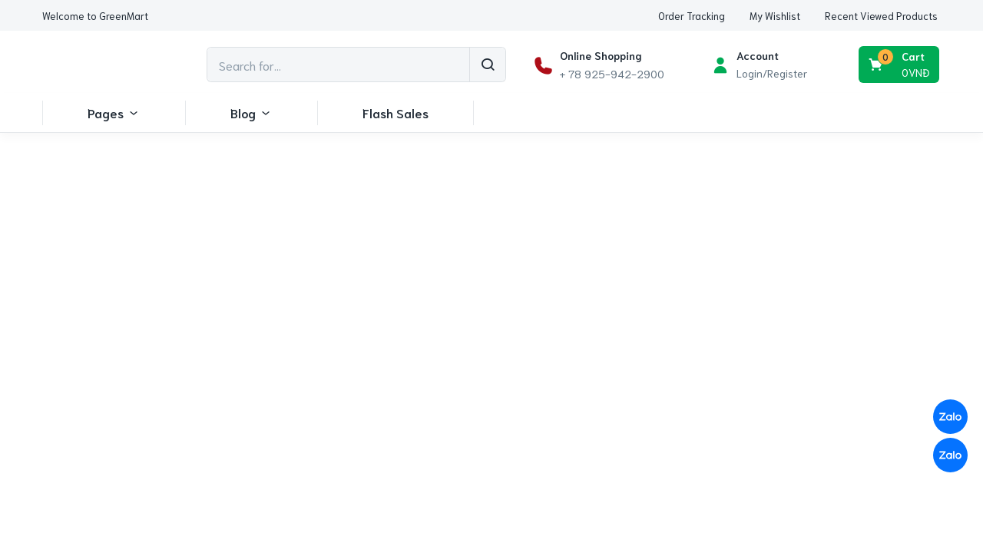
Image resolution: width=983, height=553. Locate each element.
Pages (114, 112)
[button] (95, 16)
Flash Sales (395, 112)
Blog (251, 112)
